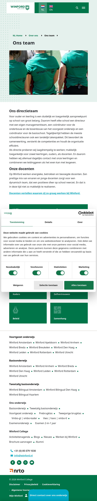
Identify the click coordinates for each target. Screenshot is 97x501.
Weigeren (18, 285)
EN (51, 9)
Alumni (40, 441)
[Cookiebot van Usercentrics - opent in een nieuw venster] (81, 213)
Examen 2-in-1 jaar (45, 423)
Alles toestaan (79, 285)
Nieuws (48, 437)
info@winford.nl (22, 455)
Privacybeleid (31, 484)
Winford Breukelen (39, 347)
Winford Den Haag (64, 347)
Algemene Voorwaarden (23, 490)
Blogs (37, 437)
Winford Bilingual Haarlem (24, 394)
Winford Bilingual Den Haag (61, 389)
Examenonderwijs (19, 423)
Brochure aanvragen (20, 441)
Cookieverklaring (51, 484)
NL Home (17, 35)
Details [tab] (48, 222)
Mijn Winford (18, 495)
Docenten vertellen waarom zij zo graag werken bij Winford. (44, 193)
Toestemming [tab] (17, 222)
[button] (77, 8)
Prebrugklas (46, 413)
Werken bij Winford (66, 437)
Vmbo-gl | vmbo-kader (24, 418)
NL (42, 9)
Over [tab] (80, 222)
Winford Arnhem (70, 342)
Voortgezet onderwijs (21, 413)
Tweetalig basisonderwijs (44, 408)
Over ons (33, 35)
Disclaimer (14, 484)
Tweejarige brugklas (70, 413)
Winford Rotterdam (41, 352)
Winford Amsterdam (20, 342)
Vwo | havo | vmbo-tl (55, 418)
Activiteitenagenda (19, 437)
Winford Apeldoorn (46, 342)
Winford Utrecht (64, 352)
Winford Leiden (17, 352)
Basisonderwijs (17, 408)
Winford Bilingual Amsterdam (25, 389)
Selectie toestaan (48, 285)
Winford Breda (17, 347)
